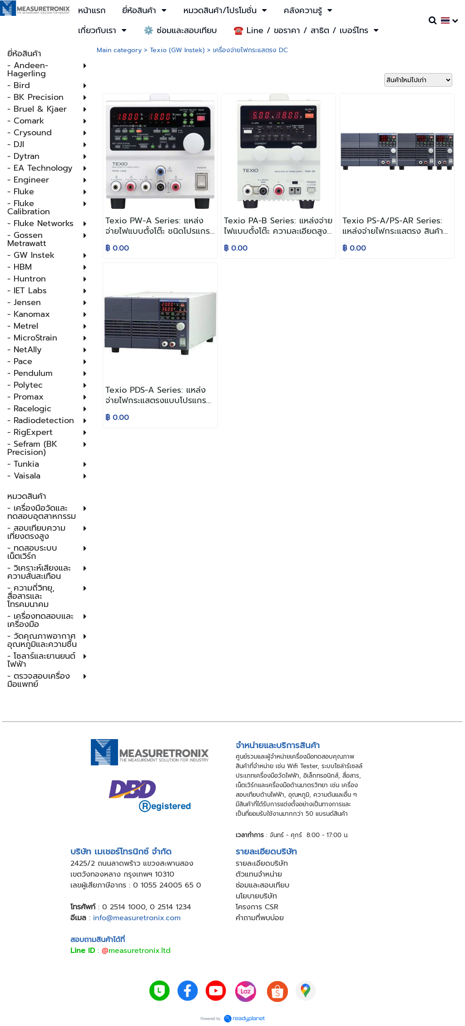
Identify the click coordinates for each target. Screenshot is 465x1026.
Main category (119, 50)
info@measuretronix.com (137, 918)
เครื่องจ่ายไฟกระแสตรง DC (250, 50)
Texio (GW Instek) (177, 50)
